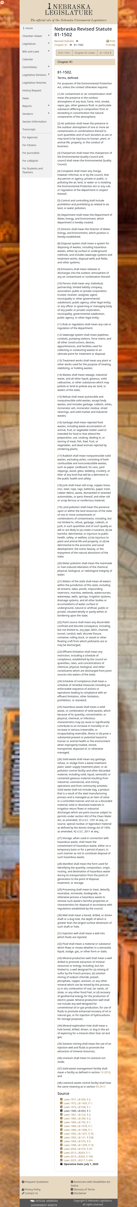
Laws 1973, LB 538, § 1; (77, 1107)
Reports (36, 106)
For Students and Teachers (33, 170)
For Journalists (31, 153)
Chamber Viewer (36, 36)
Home (29, 28)
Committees (36, 67)
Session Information (35, 121)
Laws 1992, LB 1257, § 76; (79, 1133)
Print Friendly (110, 43)
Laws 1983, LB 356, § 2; (77, 1118)
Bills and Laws (36, 51)
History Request (32, 90)
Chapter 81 (61, 45)
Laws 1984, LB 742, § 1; (77, 1122)
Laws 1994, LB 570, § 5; (77, 1141)
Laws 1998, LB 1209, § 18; (79, 1145)
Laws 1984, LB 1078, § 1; (78, 1126)
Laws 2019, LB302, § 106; (78, 1156)
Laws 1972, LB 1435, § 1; (78, 1103)
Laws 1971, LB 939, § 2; (77, 1099)
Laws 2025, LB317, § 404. (78, 1160)
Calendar (28, 59)
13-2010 (105, 1072)
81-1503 (105, 53)
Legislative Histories (34, 82)
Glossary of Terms (83, 1189)
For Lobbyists (30, 160)
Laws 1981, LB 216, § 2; (77, 1114)
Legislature (36, 43)
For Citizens (29, 145)
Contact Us (30, 1193)
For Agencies (30, 137)
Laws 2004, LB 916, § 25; (78, 1149)
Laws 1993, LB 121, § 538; (79, 1137)
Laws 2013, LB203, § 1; (77, 1152)
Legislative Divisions (36, 75)
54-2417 (100, 1086)
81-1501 (64, 53)
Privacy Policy (31, 1189)
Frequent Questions (35, 1181)
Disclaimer (79, 1193)
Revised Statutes (64, 41)
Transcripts (29, 129)
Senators (36, 113)
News (26, 98)
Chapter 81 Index (85, 52)
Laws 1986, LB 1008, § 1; (78, 1130)
